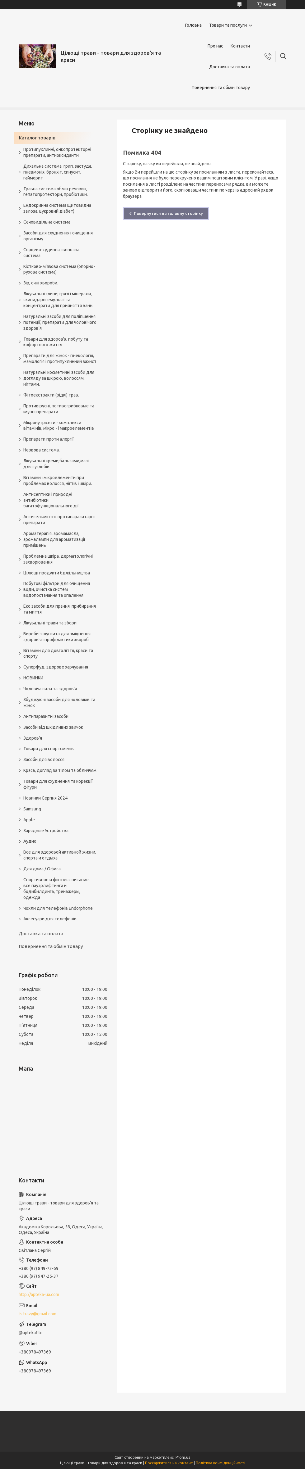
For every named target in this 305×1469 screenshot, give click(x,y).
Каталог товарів (37, 137)
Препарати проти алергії (48, 439)
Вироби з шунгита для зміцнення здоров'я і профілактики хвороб (57, 636)
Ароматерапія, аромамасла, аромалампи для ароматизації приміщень (54, 539)
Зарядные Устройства (45, 830)
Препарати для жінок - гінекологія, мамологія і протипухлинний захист (59, 358)
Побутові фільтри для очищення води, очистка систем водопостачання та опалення (56, 589)
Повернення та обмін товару (221, 87)
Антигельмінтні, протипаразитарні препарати (59, 519)
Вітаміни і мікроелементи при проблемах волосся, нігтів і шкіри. (57, 480)
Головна (193, 25)
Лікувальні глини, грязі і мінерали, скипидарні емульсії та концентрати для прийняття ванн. (58, 299)
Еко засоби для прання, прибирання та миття (59, 609)
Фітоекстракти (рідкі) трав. (51, 394)
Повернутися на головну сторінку (168, 213)
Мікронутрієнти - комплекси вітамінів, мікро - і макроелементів (58, 425)
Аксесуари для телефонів (50, 918)
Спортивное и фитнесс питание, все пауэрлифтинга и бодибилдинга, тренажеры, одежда (56, 888)
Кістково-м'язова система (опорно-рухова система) (59, 269)
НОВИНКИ (33, 677)
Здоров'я (32, 738)
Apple (29, 819)
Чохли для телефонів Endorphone (58, 908)
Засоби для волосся (43, 759)
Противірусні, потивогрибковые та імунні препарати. (58, 408)
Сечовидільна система (46, 222)
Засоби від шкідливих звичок (53, 727)
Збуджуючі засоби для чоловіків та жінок (59, 702)
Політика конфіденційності (220, 1463)
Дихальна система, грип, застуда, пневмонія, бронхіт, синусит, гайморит (57, 172)
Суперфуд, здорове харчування (55, 666)
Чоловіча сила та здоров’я (50, 688)
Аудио (29, 841)
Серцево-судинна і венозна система (51, 252)
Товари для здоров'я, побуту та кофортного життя (55, 342)
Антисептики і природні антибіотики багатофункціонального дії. (51, 500)
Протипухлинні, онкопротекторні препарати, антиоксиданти (57, 152)
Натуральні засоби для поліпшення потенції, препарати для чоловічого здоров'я (59, 322)
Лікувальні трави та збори (50, 622)
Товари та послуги (228, 25)
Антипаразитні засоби (45, 716)
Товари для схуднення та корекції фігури (58, 784)
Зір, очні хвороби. (40, 282)
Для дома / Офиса (42, 868)
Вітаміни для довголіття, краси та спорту (58, 653)
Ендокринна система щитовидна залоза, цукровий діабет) (57, 208)
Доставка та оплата (229, 66)
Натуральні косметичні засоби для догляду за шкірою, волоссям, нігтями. (58, 378)
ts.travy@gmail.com (37, 1313)
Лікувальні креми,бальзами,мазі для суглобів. (56, 463)
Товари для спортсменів (48, 748)
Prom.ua (183, 1457)
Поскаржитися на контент (169, 1463)
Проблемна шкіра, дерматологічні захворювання (58, 559)
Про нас (215, 45)
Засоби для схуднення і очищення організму (58, 235)
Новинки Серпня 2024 (45, 798)
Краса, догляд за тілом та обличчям (59, 770)
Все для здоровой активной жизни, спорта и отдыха (59, 855)
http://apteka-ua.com (39, 1294)
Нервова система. (41, 449)
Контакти (240, 45)
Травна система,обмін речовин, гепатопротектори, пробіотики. (55, 191)
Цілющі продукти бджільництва (56, 572)
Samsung (32, 808)
